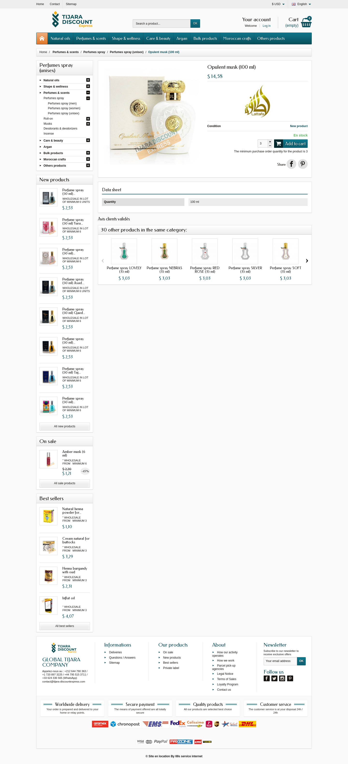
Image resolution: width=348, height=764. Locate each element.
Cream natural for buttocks (75, 540)
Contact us (224, 689)
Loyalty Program (227, 684)
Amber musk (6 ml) (73, 453)
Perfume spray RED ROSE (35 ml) (204, 270)
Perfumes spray (54, 98)
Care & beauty (158, 38)
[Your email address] (280, 661)
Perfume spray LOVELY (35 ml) (124, 270)
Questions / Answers (122, 657)
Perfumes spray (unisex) (63, 113)
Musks (48, 123)
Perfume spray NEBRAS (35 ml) (164, 270)
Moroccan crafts (237, 38)
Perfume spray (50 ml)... (73, 192)
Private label (171, 668)
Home (43, 52)
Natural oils (60, 38)
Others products (271, 38)
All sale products (64, 483)
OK (195, 23)
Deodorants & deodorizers (60, 128)
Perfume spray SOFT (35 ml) (285, 270)
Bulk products (205, 38)
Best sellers (170, 662)
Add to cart (289, 143)
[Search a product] (162, 23)
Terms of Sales (226, 679)
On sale (168, 652)
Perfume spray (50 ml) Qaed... (73, 311)
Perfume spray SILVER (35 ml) (245, 270)
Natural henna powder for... (72, 511)
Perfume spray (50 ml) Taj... (73, 371)
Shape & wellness (126, 38)
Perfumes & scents (91, 38)
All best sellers (64, 626)
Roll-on (48, 118)
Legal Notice (225, 673)
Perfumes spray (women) (64, 108)
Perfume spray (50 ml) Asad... (73, 281)
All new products (64, 426)
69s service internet (188, 756)
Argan (181, 38)
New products (172, 657)
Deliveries (115, 652)
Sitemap (114, 662)
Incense (49, 133)
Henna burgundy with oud (74, 570)
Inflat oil (68, 598)
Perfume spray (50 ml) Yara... (73, 221)
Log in (267, 25)
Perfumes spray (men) (62, 103)
